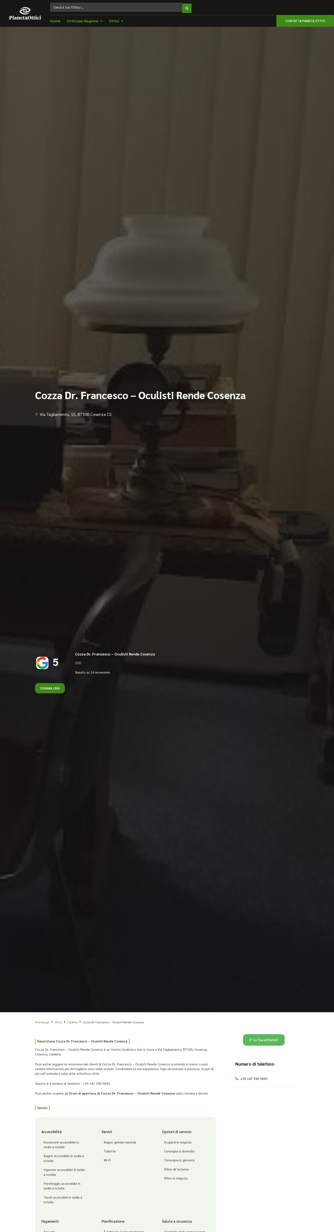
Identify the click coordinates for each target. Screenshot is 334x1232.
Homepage (42, 1020)
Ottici (58, 1020)
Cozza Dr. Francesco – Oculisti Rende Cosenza (115, 651)
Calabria (72, 1020)
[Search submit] (187, 6)
